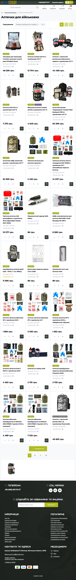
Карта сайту (8, 541)
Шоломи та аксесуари (57, 524)
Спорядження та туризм (58, 539)
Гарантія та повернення (12, 522)
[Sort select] (27, 25)
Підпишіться (51, 504)
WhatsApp (56, 556)
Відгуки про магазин (11, 529)
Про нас (7, 518)
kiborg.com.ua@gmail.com (14, 554)
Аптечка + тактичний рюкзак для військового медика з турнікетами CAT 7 (62, 59)
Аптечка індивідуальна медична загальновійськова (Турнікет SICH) (62, 371)
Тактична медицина (10, 12)
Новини (7, 535)
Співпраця (8, 526)
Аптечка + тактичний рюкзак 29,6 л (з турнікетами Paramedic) (61, 422)
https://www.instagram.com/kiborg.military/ (50, 490)
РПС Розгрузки (55, 520)
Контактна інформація (11, 524)
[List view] (66, 25)
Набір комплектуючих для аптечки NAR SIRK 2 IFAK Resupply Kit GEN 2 (62, 218)
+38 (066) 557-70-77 (12, 489)
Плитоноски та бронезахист (59, 518)
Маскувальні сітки (56, 529)
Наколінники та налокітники (59, 537)
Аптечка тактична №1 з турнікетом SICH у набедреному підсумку (60, 320)
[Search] (37, 7)
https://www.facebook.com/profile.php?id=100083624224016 (60, 490)
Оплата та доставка (10, 520)
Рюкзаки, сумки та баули (58, 533)
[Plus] (13, 75)
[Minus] (5, 75)
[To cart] (22, 75)
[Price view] (71, 25)
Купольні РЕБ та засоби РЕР (59, 531)
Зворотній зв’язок (10, 539)
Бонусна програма (10, 537)
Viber (54, 553)
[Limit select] (43, 25)
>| (46, 455)
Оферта (7, 533)
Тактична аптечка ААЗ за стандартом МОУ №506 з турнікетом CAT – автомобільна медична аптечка (61, 165)
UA (67, 2)
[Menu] (2, 2)
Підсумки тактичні (56, 522)
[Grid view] (62, 25)
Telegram (56, 550)
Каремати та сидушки (57, 526)
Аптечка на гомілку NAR (36, 368)
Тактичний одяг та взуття (58, 535)
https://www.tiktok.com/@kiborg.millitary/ (55, 490)
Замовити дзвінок (57, 2)
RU (71, 2)
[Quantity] (9, 75)
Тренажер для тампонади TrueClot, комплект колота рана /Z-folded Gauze (12, 59)
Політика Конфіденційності (13, 531)
